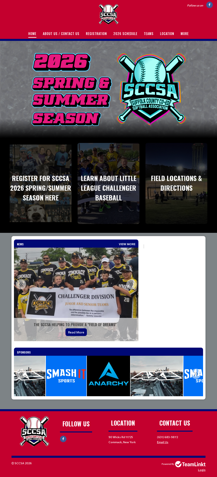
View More (127, 244)
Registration (96, 33)
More (185, 33)
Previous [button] (21, 284)
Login (201, 470)
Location (167, 33)
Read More (76, 332)
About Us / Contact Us (61, 33)
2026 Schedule (125, 33)
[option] (76, 294)
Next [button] (131, 284)
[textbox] (173, 242)
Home (32, 33)
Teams (149, 33)
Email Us (162, 442)
